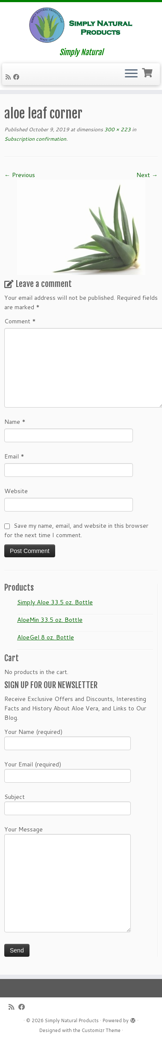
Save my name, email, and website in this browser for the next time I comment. (76, 530)
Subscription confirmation (35, 138)
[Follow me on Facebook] (17, 77)
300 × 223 (117, 129)
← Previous (19, 175)
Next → (147, 175)
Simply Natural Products (72, 1020)
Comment (20, 321)
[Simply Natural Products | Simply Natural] (81, 25)
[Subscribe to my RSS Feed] (9, 77)
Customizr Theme (101, 1030)
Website (16, 491)
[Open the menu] (131, 74)
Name (15, 421)
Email (14, 456)
